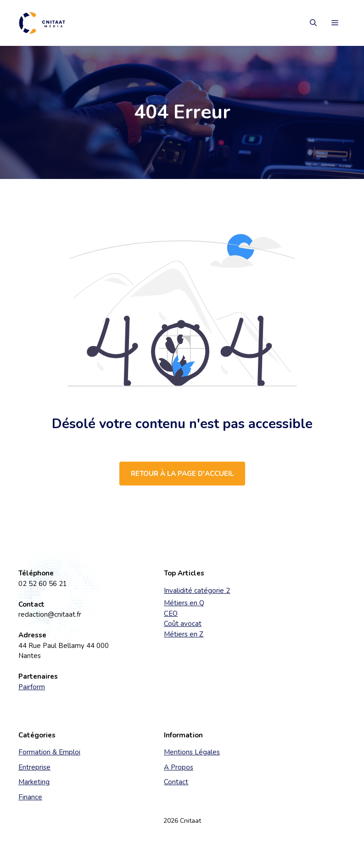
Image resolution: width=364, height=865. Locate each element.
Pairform (31, 687)
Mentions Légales (192, 752)
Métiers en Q (184, 603)
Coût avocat (183, 623)
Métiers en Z (183, 634)
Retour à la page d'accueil (182, 473)
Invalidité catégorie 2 (197, 590)
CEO (171, 613)
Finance (30, 797)
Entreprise (34, 767)
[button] (313, 23)
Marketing (34, 782)
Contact (176, 782)
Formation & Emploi (49, 752)
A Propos (178, 767)
